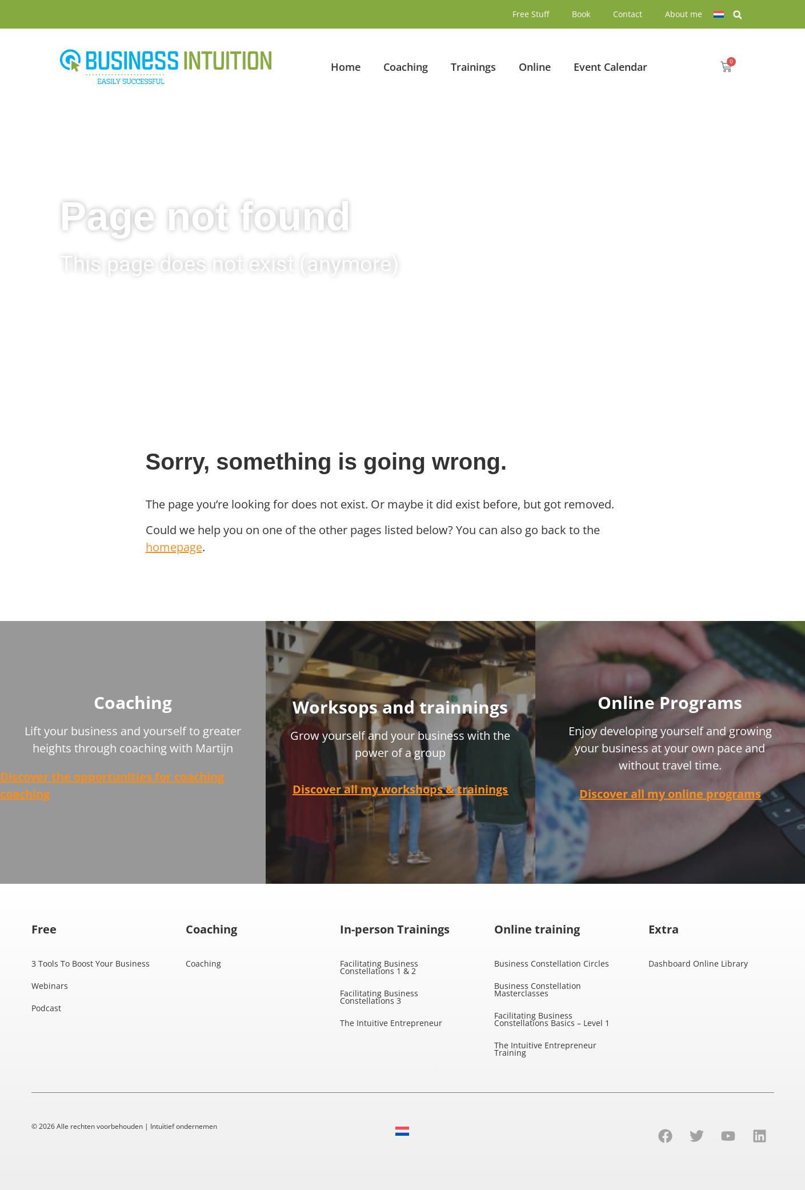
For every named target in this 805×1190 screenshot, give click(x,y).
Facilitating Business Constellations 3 (379, 997)
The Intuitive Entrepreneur (391, 1022)
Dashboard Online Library (698, 963)
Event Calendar (610, 67)
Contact (627, 14)
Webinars (49, 985)
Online (535, 67)
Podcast (46, 1008)
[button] (738, 15)
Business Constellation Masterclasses (537, 989)
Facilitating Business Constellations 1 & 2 (379, 967)
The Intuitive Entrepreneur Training (545, 1049)
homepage (174, 547)
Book (581, 14)
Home (346, 67)
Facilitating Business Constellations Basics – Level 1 (552, 1019)
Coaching (405, 67)
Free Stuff (530, 14)
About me (683, 14)
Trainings (473, 67)
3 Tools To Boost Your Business (90, 963)
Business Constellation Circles (551, 963)
